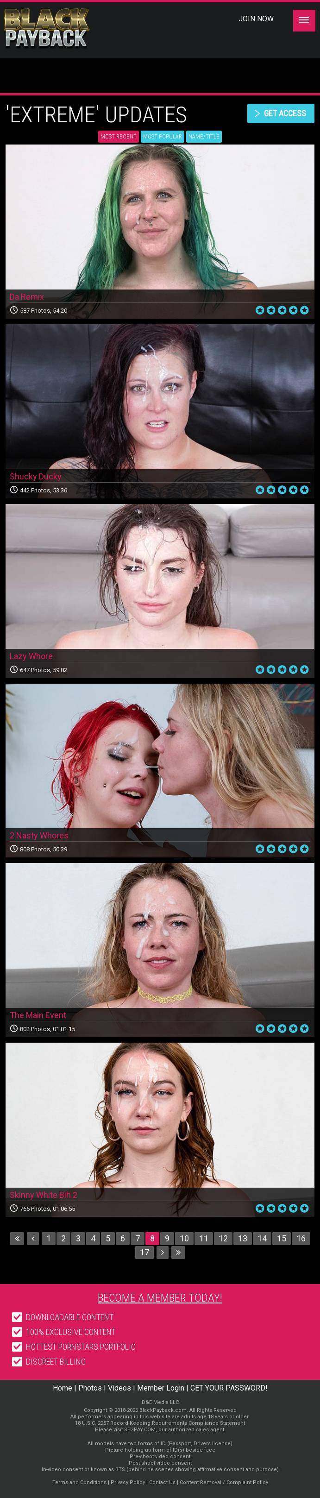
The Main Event (38, 1015)
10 (184, 1238)
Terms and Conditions (79, 1482)
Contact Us (162, 1482)
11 (203, 1238)
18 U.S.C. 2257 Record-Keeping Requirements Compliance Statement (160, 1423)
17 (144, 1252)
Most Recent (118, 136)
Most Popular (162, 136)
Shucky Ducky (36, 476)
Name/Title (204, 136)
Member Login (160, 1388)
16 (301, 1238)
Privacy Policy (128, 1482)
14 (262, 1238)
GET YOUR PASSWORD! (229, 1388)
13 (242, 1238)
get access (285, 113)
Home (62, 1388)
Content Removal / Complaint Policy (224, 1482)
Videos (119, 1388)
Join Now (256, 18)
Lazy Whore (31, 656)
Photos (90, 1388)
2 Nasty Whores (39, 835)
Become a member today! (160, 1297)
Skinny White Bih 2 (43, 1195)
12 (223, 1238)
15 (281, 1238)
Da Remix (27, 297)
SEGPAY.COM (140, 1430)
